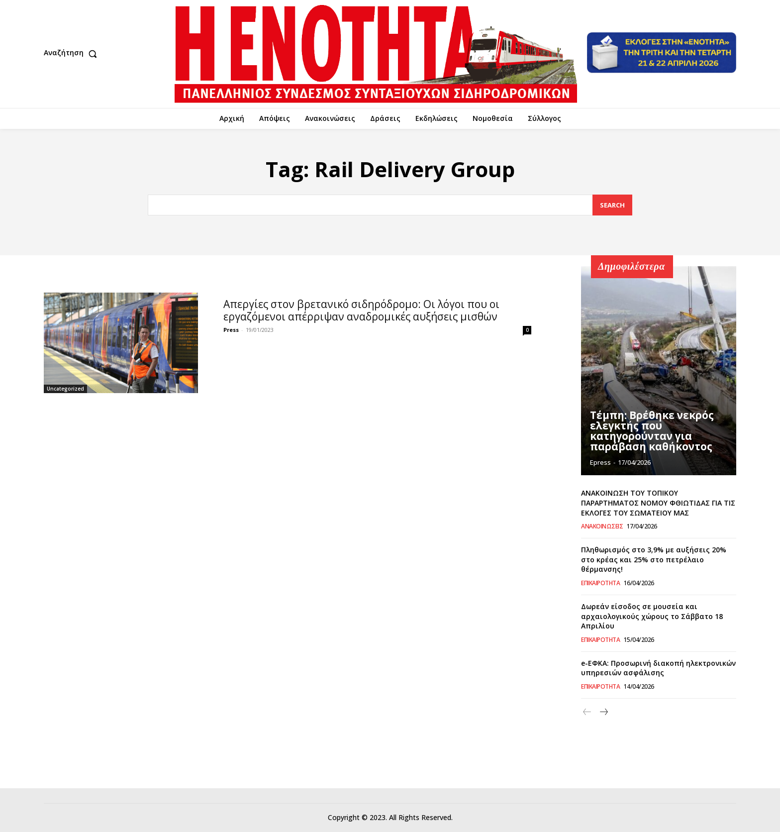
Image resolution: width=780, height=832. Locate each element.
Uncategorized (65, 388)
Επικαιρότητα (600, 583)
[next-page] (603, 712)
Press (231, 329)
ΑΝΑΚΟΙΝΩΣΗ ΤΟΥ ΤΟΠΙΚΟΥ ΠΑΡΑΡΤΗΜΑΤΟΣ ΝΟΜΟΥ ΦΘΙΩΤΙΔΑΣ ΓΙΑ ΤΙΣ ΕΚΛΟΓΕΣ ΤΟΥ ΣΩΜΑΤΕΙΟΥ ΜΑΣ (658, 502)
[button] (72, 53)
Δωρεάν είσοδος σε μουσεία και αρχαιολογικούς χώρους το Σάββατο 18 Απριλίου (652, 616)
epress (600, 462)
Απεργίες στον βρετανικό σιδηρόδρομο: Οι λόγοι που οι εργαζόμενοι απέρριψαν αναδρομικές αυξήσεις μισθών (361, 310)
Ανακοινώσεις (602, 526)
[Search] (612, 205)
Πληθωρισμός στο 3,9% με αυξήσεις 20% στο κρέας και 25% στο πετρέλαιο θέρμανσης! (653, 559)
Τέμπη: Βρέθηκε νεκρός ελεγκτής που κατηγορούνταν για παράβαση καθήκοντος (650, 431)
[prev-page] (587, 712)
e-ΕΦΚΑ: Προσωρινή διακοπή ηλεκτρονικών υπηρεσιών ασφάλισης (658, 668)
